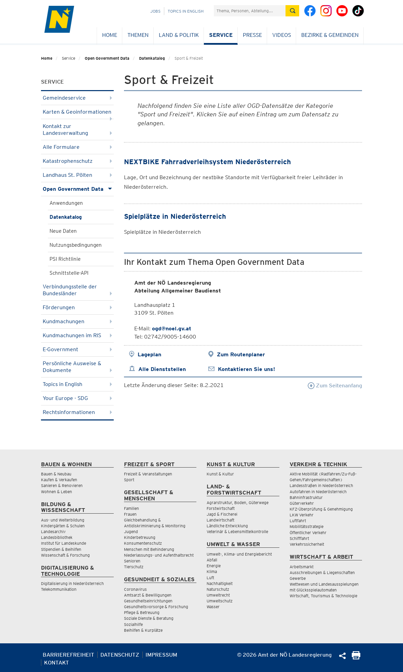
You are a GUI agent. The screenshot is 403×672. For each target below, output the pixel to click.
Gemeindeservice (77, 98)
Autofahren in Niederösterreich (318, 491)
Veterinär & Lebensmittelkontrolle (237, 531)
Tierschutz (133, 566)
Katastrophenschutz (77, 161)
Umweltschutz (220, 600)
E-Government (77, 349)
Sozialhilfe (133, 624)
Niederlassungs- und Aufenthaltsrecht (159, 555)
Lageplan (149, 354)
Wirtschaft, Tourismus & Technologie (323, 595)
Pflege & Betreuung (141, 612)
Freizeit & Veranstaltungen (148, 473)
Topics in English (186, 11)
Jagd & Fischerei (222, 514)
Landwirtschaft (220, 520)
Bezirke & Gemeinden (330, 35)
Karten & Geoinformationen (77, 114)
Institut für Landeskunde (63, 543)
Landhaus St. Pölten (77, 175)
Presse (252, 35)
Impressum (161, 655)
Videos (281, 35)
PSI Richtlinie (65, 259)
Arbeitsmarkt (302, 566)
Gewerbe (298, 578)
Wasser (213, 606)
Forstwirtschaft (221, 508)
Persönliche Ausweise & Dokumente (77, 366)
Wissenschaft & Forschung (65, 555)
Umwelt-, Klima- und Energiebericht (239, 554)
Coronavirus (135, 589)
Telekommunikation (59, 589)
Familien (131, 508)
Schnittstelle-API (69, 273)
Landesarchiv (53, 531)
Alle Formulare (77, 147)
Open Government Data (107, 58)
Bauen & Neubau (56, 473)
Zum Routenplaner (241, 354)
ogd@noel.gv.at (171, 328)
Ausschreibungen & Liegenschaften (322, 572)
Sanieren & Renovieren (62, 485)
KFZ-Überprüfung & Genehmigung (321, 509)
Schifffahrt (299, 538)
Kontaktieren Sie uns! (246, 369)
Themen (138, 35)
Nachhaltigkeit (220, 583)
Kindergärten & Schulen (63, 525)
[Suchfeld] (250, 10)
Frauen (130, 514)
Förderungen (77, 307)
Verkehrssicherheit (307, 544)
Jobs (155, 11)
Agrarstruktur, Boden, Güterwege (237, 502)
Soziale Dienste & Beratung (148, 618)
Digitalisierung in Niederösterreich (72, 583)
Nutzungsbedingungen (76, 245)
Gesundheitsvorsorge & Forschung (156, 606)
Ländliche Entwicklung (227, 525)
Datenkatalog (152, 58)
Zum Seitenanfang (335, 385)
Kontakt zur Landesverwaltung (77, 129)
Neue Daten (63, 231)
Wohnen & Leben (56, 491)
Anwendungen (66, 203)
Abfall (212, 559)
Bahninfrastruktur (306, 497)
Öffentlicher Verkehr (308, 532)
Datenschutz (119, 655)
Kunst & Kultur (220, 473)
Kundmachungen (77, 321)
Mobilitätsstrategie (306, 526)
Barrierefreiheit (68, 655)
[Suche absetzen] (292, 10)
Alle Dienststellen (162, 369)
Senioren (132, 560)
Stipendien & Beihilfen (61, 549)
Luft (210, 577)
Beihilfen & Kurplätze (143, 630)
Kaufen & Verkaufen (59, 479)
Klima (212, 571)
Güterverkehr (302, 503)
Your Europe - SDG (77, 398)
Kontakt (56, 662)
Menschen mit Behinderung (149, 549)
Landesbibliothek (56, 537)
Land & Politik (179, 35)
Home (109, 35)
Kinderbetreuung (139, 537)
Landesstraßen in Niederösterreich (321, 485)
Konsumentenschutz (143, 543)
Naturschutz (218, 589)
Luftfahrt (298, 520)
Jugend (131, 531)
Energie (214, 565)
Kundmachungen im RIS (77, 335)
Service (221, 35)
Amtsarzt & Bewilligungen (147, 595)
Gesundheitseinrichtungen (148, 600)
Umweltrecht (218, 595)
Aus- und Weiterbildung (62, 520)
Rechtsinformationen (77, 412)
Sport (129, 479)
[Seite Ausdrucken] (356, 657)
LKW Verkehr (302, 514)
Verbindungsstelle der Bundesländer (77, 290)
